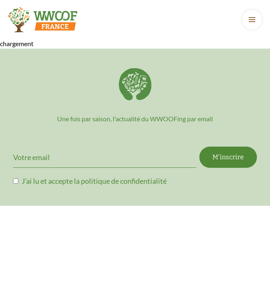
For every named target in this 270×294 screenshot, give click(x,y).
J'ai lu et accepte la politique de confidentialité (94, 180)
